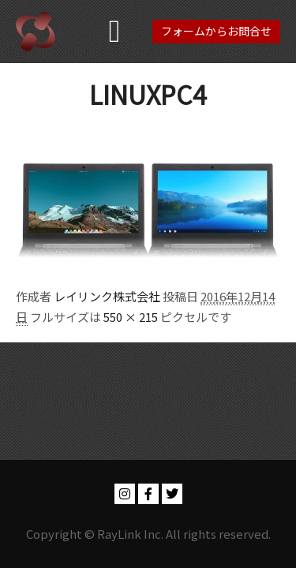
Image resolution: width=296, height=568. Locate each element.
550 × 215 (130, 316)
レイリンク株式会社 (107, 296)
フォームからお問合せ (216, 31)
